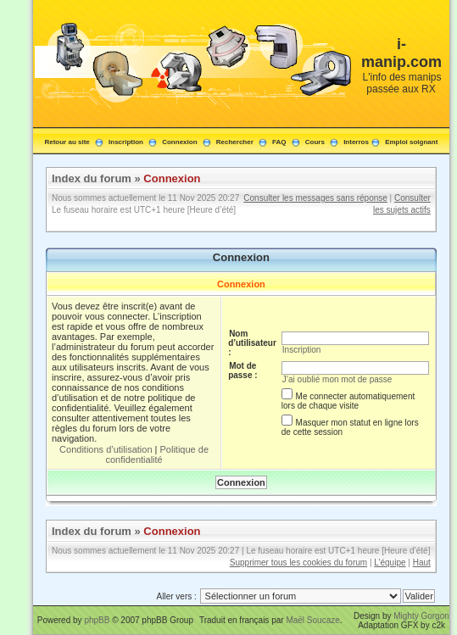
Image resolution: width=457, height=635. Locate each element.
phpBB (96, 620)
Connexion (179, 142)
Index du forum (91, 178)
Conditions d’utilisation (105, 449)
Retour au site (66, 142)
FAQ (279, 142)
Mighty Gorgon (421, 616)
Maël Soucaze (312, 620)
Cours (315, 142)
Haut (422, 562)
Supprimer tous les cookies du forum (298, 562)
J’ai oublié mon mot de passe (337, 379)
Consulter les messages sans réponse (315, 198)
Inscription (126, 142)
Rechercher (235, 142)
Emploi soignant (411, 142)
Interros (356, 142)
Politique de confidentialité (157, 454)
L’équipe (389, 562)
